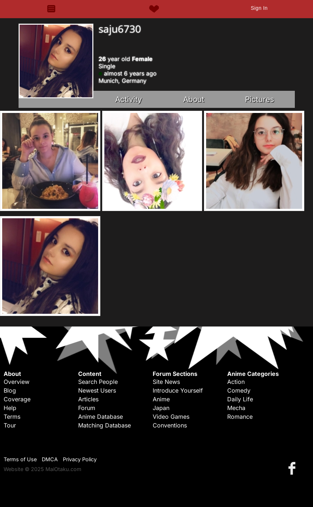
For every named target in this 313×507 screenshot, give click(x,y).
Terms (12, 416)
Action (236, 381)
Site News (166, 381)
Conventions (170, 425)
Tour (10, 425)
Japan (161, 407)
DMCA (50, 459)
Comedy (238, 390)
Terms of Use (20, 459)
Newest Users (97, 390)
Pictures (259, 99)
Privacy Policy (80, 459)
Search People (98, 381)
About (193, 99)
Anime (161, 399)
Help (10, 407)
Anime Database (100, 416)
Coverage (17, 399)
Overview (16, 381)
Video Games (171, 416)
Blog (10, 390)
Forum (86, 407)
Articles (88, 399)
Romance (240, 416)
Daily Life (240, 399)
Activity (128, 99)
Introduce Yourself (178, 390)
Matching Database (104, 425)
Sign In (259, 8)
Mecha (236, 407)
